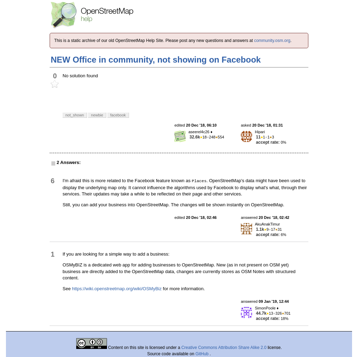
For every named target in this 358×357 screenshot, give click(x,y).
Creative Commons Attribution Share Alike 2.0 (223, 347)
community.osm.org (272, 40)
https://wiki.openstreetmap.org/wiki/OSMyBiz (117, 288)
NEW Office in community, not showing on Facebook (156, 59)
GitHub (202, 353)
